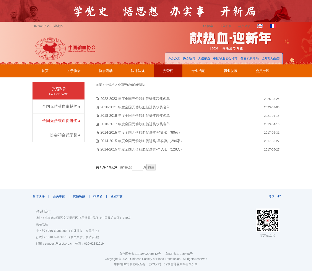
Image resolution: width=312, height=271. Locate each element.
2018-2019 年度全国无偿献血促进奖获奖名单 (135, 115)
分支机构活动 (249, 58)
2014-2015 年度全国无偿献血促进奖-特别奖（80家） (141, 132)
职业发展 (230, 71)
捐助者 (97, 196)
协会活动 (106, 71)
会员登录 (244, 26)
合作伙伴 (38, 196)
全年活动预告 (271, 58)
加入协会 (225, 26)
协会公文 (174, 58)
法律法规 (138, 71)
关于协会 (74, 71)
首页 (45, 71)
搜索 (208, 26)
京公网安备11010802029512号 (142, 253)
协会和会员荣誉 (65, 135)
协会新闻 (189, 58)
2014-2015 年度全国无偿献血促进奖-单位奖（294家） (142, 141)
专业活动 (198, 71)
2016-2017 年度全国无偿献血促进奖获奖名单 (135, 124)
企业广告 (117, 196)
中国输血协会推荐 (225, 58)
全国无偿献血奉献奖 (61, 106)
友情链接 (79, 196)
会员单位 (59, 196)
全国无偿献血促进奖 (61, 121)
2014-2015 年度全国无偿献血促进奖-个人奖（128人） (142, 149)
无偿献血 (204, 58)
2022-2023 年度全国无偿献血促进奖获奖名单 (135, 99)
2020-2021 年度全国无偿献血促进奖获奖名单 (135, 107)
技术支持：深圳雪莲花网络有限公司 (173, 264)
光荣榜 (168, 71)
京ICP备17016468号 (179, 253)
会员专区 (263, 71)
